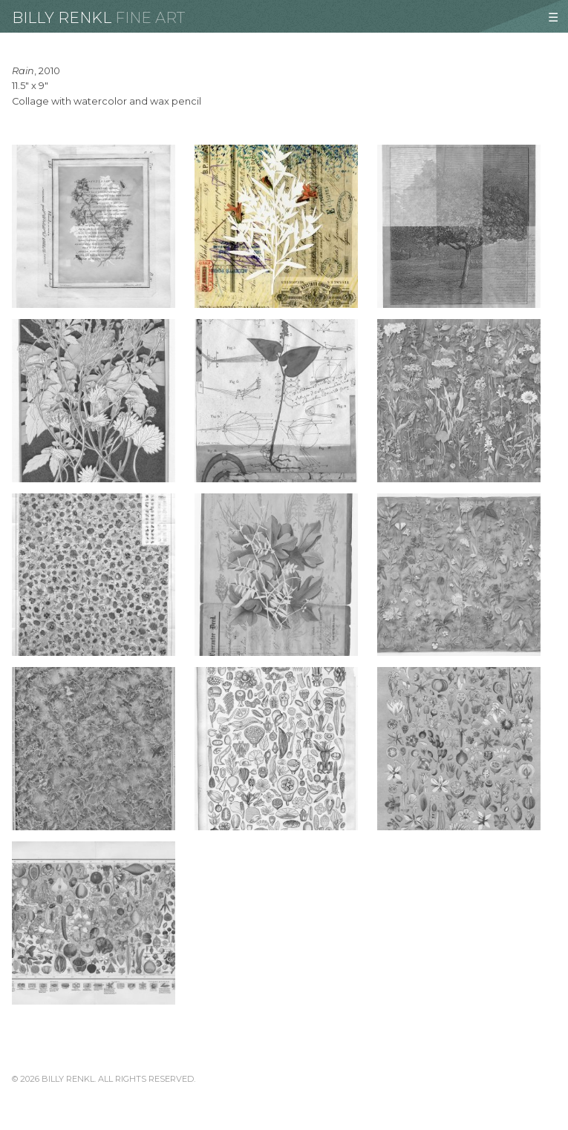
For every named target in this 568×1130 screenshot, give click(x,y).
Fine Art (150, 18)
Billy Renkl (61, 18)
